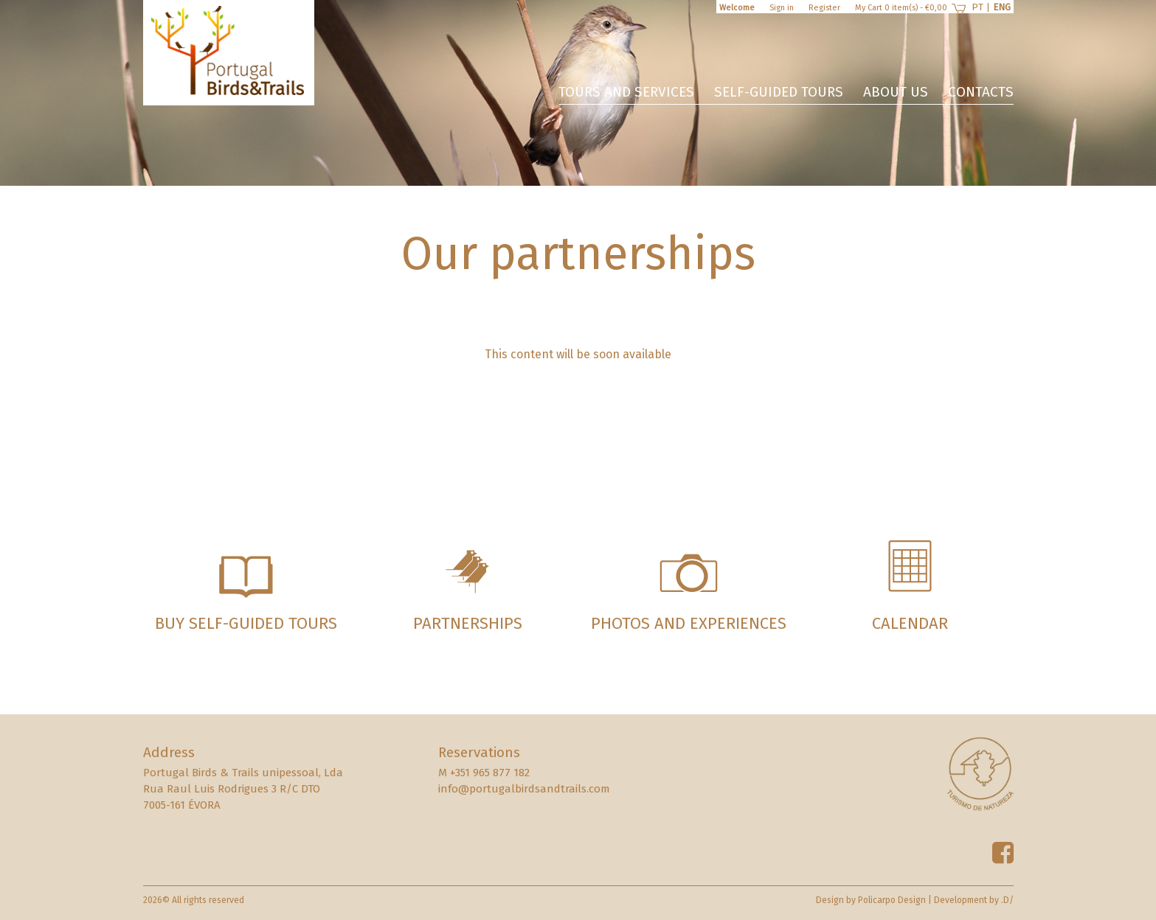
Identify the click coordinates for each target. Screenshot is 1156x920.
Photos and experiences (688, 623)
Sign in (781, 8)
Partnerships (467, 623)
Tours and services (626, 91)
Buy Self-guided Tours (246, 623)
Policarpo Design (892, 900)
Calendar (910, 623)
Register (824, 8)
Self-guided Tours (778, 91)
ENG (1002, 7)
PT (977, 7)
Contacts (981, 91)
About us (895, 91)
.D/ (1007, 900)
